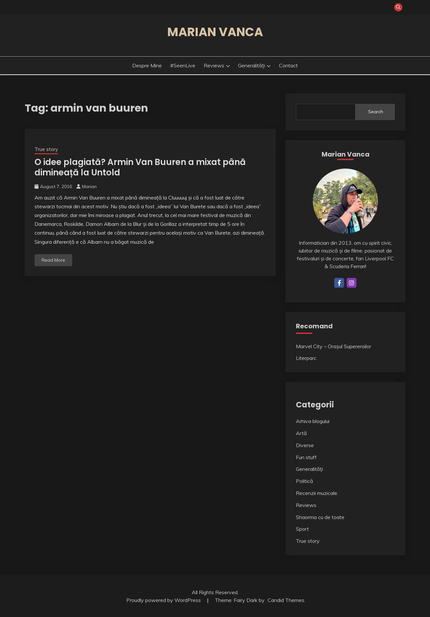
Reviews (214, 65)
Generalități (251, 65)
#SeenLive (182, 65)
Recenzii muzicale (316, 493)
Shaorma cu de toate (320, 517)
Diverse (305, 445)
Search (375, 112)
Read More (53, 260)
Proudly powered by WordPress (164, 600)
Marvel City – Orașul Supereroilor (333, 346)
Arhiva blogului (312, 421)
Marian (89, 186)
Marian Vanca (215, 31)
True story (46, 149)
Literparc (306, 358)
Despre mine (147, 65)
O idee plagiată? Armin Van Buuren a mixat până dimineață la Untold (140, 167)
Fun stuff (306, 457)
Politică (304, 481)
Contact (288, 65)
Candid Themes (286, 600)
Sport (302, 529)
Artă (301, 433)
